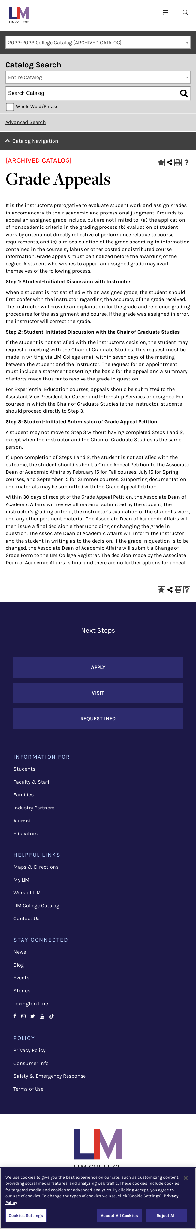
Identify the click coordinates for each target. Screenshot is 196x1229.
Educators (25, 833)
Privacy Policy (29, 1050)
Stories (21, 990)
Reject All (166, 1215)
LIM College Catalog (36, 906)
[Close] (185, 1178)
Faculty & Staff (31, 782)
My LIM (21, 880)
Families (23, 795)
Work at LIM (27, 893)
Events (21, 977)
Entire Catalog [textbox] (25, 77)
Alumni (22, 821)
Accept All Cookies (119, 1215)
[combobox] (98, 42)
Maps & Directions (36, 867)
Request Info (98, 718)
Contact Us (26, 918)
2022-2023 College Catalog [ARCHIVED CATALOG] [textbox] (65, 42)
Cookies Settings (26, 1215)
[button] (165, 12)
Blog (18, 965)
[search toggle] (185, 12)
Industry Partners (33, 808)
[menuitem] (185, 12)
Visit (98, 693)
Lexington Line (30, 1004)
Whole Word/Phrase (37, 106)
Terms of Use (28, 1089)
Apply (98, 667)
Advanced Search (25, 122)
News (19, 952)
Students (24, 769)
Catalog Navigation (35, 141)
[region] (98, 1198)
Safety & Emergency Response (49, 1076)
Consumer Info (31, 1063)
